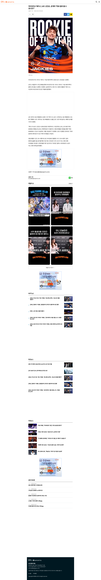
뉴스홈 (29, 573)
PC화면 (34, 573)
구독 (72, 177)
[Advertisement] (50, 103)
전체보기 (71, 183)
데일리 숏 (31, 183)
